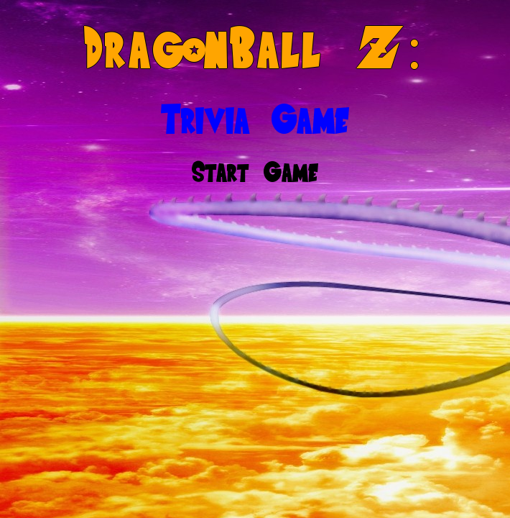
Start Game (255, 171)
